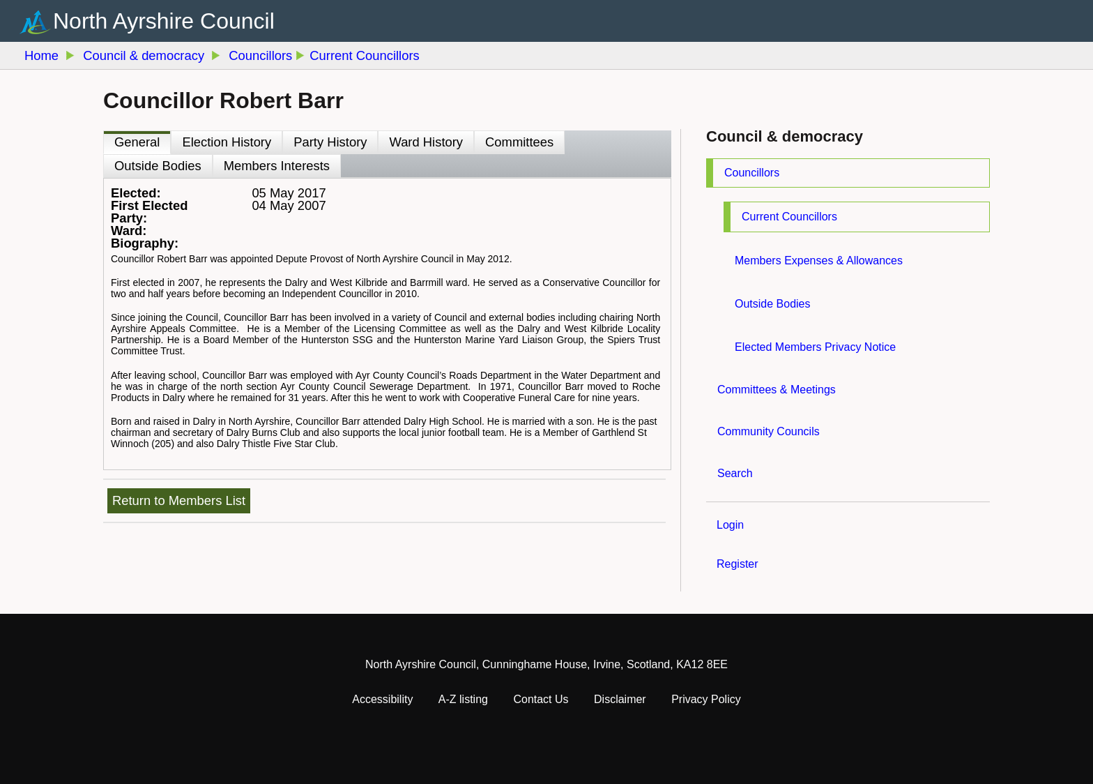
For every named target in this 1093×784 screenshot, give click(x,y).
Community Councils (768, 431)
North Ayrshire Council (164, 20)
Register (737, 564)
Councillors (751, 173)
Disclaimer (620, 699)
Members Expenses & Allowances (819, 260)
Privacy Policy (706, 699)
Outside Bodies (773, 304)
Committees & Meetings (776, 389)
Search (735, 473)
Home (41, 55)
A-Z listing (463, 699)
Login (730, 525)
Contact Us (540, 699)
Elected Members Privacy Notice (815, 347)
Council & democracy (143, 55)
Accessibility (382, 699)
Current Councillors (789, 217)
